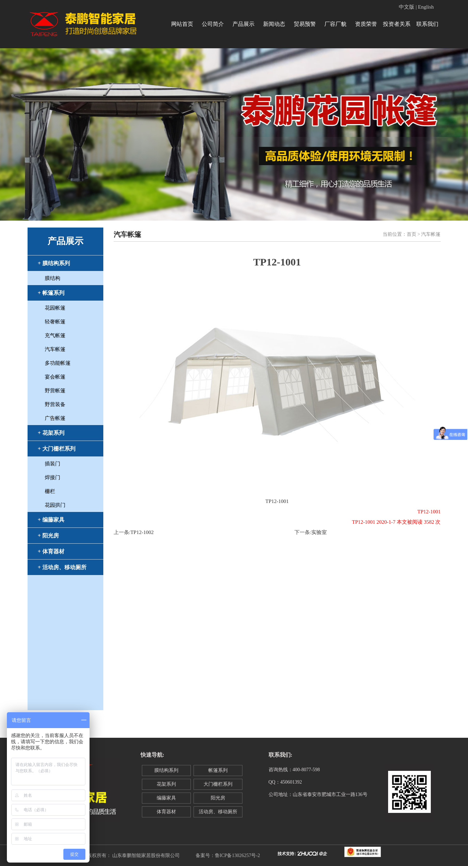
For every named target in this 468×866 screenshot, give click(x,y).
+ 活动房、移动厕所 (62, 567)
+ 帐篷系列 (51, 293)
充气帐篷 (55, 335)
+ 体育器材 (51, 551)
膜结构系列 (166, 770)
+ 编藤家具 (51, 520)
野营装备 (55, 404)
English (426, 7)
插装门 (52, 463)
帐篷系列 (218, 770)
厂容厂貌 (335, 24)
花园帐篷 (55, 308)
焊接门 (52, 477)
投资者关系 (396, 24)
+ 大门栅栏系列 (56, 449)
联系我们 (427, 24)
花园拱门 (55, 505)
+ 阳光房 (48, 535)
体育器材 (166, 811)
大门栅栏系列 (218, 784)
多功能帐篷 (58, 363)
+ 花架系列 (51, 433)
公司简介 (213, 24)
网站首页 (182, 24)
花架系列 (166, 784)
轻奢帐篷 (55, 321)
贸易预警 (305, 24)
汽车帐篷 (55, 349)
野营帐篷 (55, 390)
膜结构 (52, 278)
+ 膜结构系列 (54, 263)
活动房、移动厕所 (218, 811)
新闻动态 (274, 24)
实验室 (319, 532)
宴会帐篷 (55, 377)
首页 (411, 234)
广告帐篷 (55, 418)
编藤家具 (166, 797)
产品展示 (243, 24)
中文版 (406, 7)
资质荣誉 (366, 24)
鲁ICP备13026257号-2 (237, 855)
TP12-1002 (142, 532)
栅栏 (50, 491)
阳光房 (218, 797)
